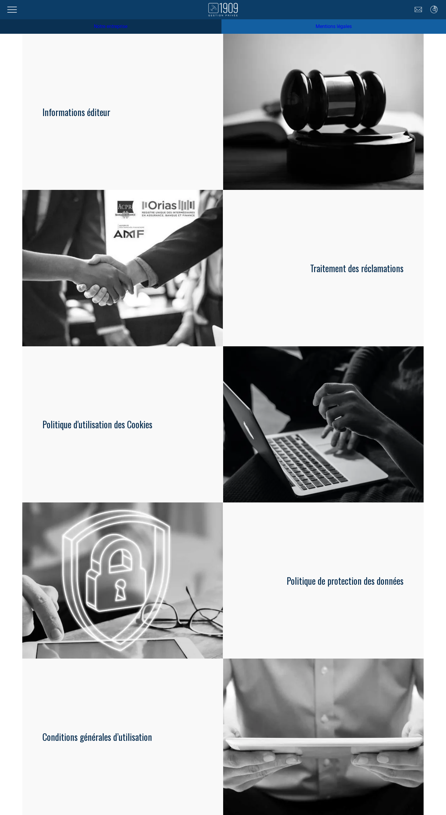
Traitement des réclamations (357, 268)
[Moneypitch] (434, 9)
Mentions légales (334, 26)
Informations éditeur (76, 112)
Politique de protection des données (345, 580)
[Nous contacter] (418, 9)
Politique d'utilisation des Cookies (97, 424)
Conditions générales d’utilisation (97, 737)
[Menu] (12, 9)
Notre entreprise (110, 26)
